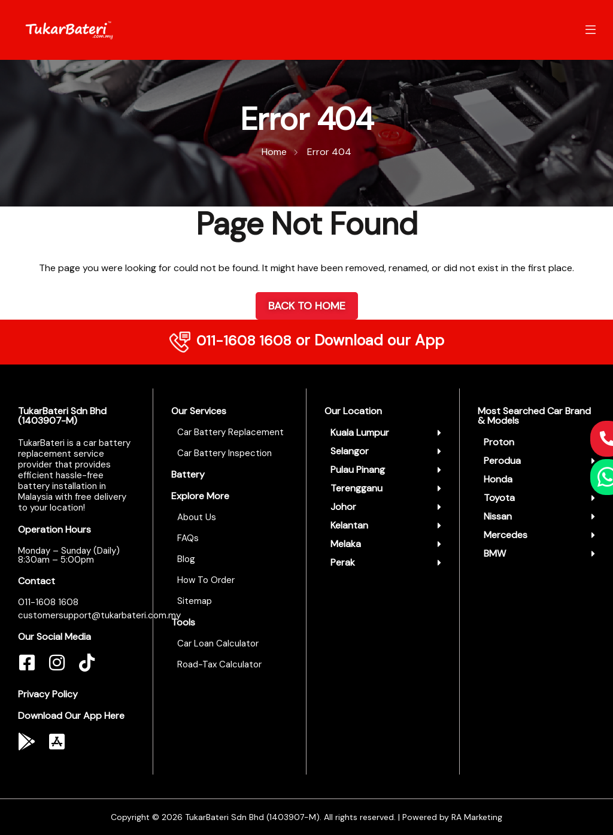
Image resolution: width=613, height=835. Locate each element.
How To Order (206, 580)
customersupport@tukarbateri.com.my (99, 615)
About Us (196, 517)
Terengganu (356, 488)
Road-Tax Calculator (219, 664)
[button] (385, 433)
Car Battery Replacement (230, 432)
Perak (342, 562)
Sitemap (194, 601)
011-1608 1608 (243, 340)
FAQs (188, 538)
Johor (343, 506)
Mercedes (505, 535)
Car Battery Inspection (224, 453)
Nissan (498, 516)
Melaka (345, 544)
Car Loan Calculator (218, 643)
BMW (495, 553)
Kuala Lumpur (359, 432)
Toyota (499, 497)
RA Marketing (476, 817)
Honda (498, 479)
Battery (188, 474)
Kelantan (349, 525)
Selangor (349, 451)
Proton (499, 442)
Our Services (198, 411)
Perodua (502, 460)
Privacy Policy (48, 694)
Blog (186, 559)
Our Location (353, 411)
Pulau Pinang (357, 469)
